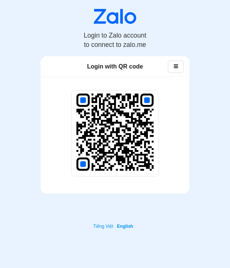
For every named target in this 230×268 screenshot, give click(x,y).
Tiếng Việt (103, 226)
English (125, 226)
